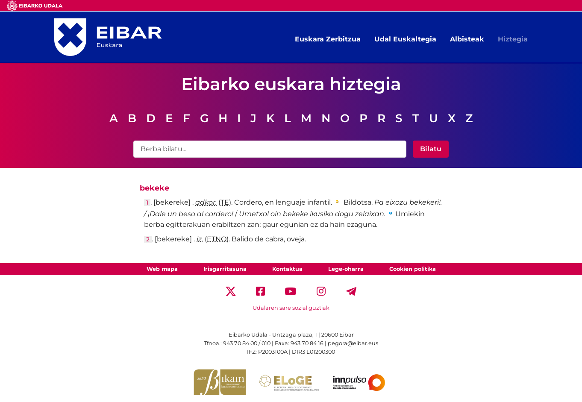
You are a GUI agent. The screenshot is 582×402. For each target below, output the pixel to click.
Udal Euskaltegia (405, 39)
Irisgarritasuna (225, 269)
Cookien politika (412, 269)
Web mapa (162, 269)
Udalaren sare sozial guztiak (291, 308)
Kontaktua (287, 269)
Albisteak (467, 39)
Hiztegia (513, 39)
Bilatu (430, 149)
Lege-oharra (346, 269)
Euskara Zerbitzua (328, 39)
